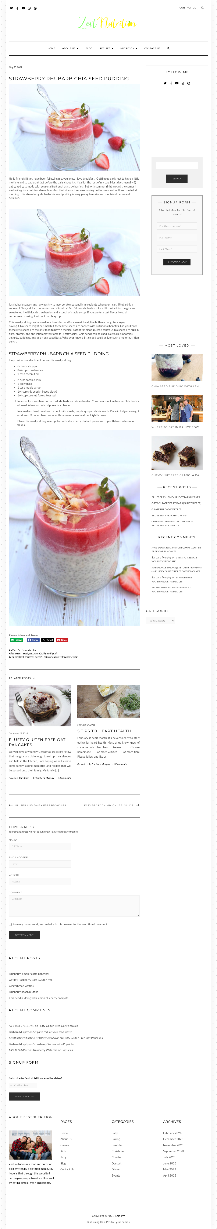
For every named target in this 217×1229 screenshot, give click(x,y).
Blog (89, 48)
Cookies (116, 1157)
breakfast (19, 656)
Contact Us (187, 7)
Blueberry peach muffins (169, 515)
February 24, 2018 (86, 724)
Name (13, 839)
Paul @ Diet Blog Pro (164, 547)
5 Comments (64, 778)
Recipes (106, 48)
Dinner (116, 1169)
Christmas (24, 778)
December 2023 (173, 1139)
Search (176, 178)
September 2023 (173, 1151)
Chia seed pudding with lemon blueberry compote (38, 998)
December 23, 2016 (18, 733)
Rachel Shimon (161, 587)
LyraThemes (122, 1222)
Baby (63, 1157)
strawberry (66, 656)
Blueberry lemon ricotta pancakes (176, 497)
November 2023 (173, 1145)
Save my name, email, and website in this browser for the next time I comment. (60, 924)
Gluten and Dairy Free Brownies (40, 805)
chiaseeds (29, 656)
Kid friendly (46, 653)
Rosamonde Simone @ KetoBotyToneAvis (177, 567)
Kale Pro (120, 1216)
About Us (70, 48)
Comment (15, 892)
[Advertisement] (183, 121)
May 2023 (169, 1169)
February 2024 (172, 1133)
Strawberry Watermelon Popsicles (53, 1044)
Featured (47, 656)
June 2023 (169, 1163)
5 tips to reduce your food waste (52, 1032)
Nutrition (128, 48)
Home (51, 48)
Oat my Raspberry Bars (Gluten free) (176, 503)
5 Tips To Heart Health (104, 731)
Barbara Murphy (27, 650)
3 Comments (120, 764)
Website (14, 875)
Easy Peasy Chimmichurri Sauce (109, 805)
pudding (56, 656)
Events (116, 1175)
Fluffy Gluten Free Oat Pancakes (177, 571)
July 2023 (169, 1157)
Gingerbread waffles (166, 509)
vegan (75, 656)
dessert (38, 656)
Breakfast (27, 653)
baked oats (20, 186)
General (36, 653)
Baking (116, 1139)
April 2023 (169, 1175)
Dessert (116, 1163)
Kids (55, 653)
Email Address (19, 857)
